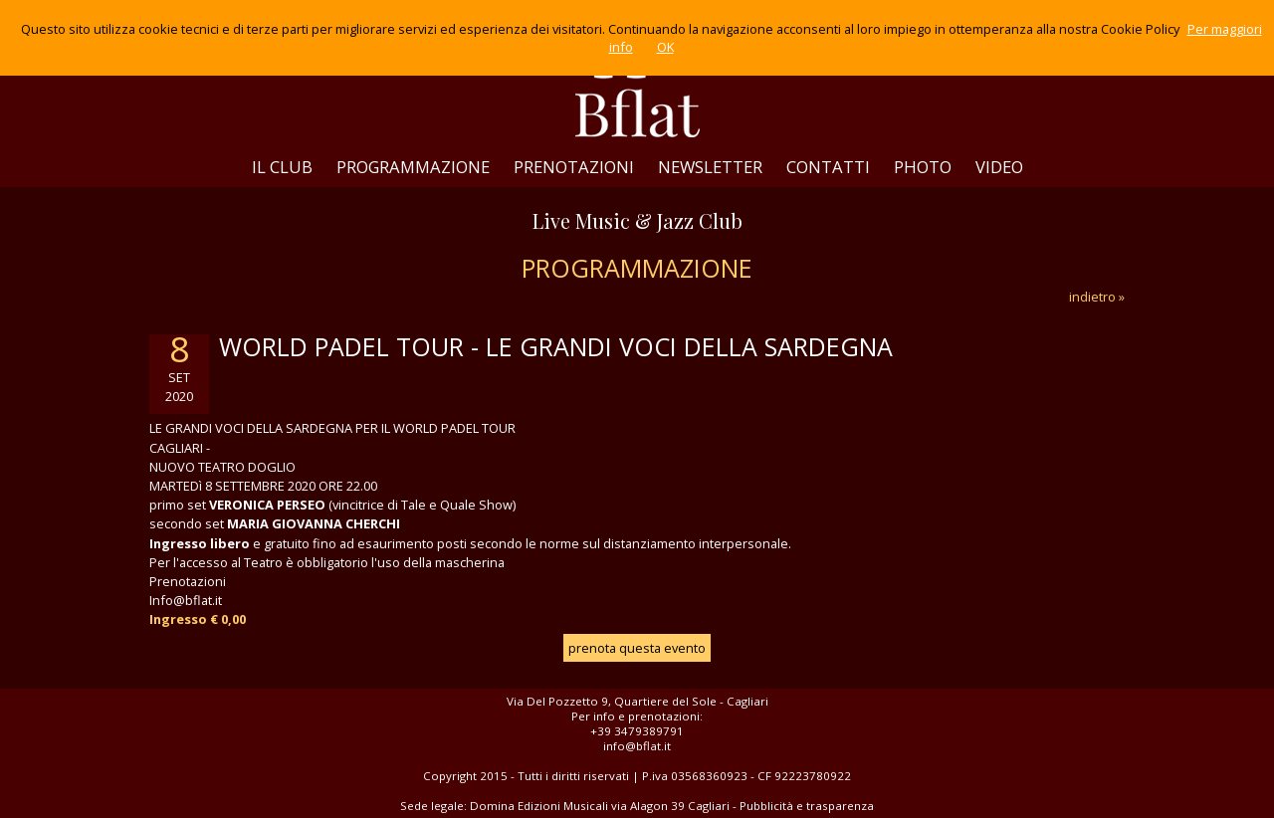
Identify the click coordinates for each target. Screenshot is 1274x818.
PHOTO (923, 166)
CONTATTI (828, 166)
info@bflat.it (637, 745)
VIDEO (999, 166)
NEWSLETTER (710, 166)
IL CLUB (282, 166)
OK (665, 47)
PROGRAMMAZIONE (413, 166)
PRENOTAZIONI (574, 166)
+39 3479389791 (637, 730)
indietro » (1097, 297)
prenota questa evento (637, 648)
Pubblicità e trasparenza (807, 805)
